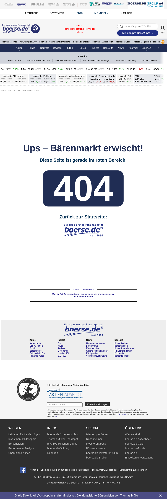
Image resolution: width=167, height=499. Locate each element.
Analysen (133, 48)
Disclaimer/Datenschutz (104, 469)
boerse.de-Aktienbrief (102, 41)
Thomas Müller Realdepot (62, 438)
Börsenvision (16, 443)
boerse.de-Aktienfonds (13, 76)
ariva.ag (93, 477)
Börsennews (92, 346)
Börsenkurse (35, 351)
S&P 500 (62, 356)
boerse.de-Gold (123, 41)
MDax (24, 69)
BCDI (137, 76)
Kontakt (34, 469)
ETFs (70, 48)
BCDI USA (139, 78)
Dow (87, 69)
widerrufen (122, 414)
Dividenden (119, 353)
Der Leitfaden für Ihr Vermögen (97, 60)
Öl (128, 69)
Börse (16, 90)
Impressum (83, 469)
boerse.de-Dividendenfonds (102, 76)
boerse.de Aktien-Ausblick (62, 434)
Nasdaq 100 (63, 353)
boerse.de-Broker (96, 457)
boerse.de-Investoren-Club (38, 60)
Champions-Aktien (19, 452)
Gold (109, 69)
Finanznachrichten (123, 351)
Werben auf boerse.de (63, 469)
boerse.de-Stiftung (58, 448)
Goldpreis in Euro (38, 353)
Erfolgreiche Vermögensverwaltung (96, 354)
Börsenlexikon (121, 343)
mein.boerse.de (15, 60)
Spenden (52, 452)
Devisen (57, 48)
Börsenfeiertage (122, 356)
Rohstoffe (108, 48)
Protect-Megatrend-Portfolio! (149, 42)
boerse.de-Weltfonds (42, 76)
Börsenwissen (121, 346)
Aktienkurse (35, 343)
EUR (68, 69)
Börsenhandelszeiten (124, 348)
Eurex (83, 48)
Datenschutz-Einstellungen (133, 469)
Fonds (32, 48)
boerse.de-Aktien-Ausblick (66, 60)
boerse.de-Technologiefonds (72, 76)
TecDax (47, 69)
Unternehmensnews (95, 343)
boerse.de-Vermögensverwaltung (54, 41)
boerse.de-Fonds (9, 41)
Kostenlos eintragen (97, 404)
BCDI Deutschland (143, 81)
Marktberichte (92, 348)
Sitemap (45, 469)
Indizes (95, 48)
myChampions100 (28, 41)
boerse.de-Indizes (81, 41)
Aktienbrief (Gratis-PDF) (126, 60)
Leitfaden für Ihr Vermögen (24, 434)
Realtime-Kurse (37, 356)
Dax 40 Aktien (36, 346)
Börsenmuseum (95, 448)
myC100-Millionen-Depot (62, 443)
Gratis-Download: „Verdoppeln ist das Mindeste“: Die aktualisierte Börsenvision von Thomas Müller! (77, 495)
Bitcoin (149, 69)
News (121, 48)
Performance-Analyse (21, 448)
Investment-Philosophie (22, 438)
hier (55, 416)
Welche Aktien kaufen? (97, 351)
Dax (2, 69)
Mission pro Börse (149, 60)
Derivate (44, 48)
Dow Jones (63, 351)
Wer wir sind (132, 434)
